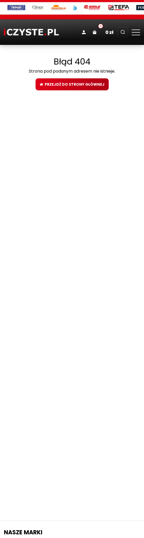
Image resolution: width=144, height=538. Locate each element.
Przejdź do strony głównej (72, 84)
